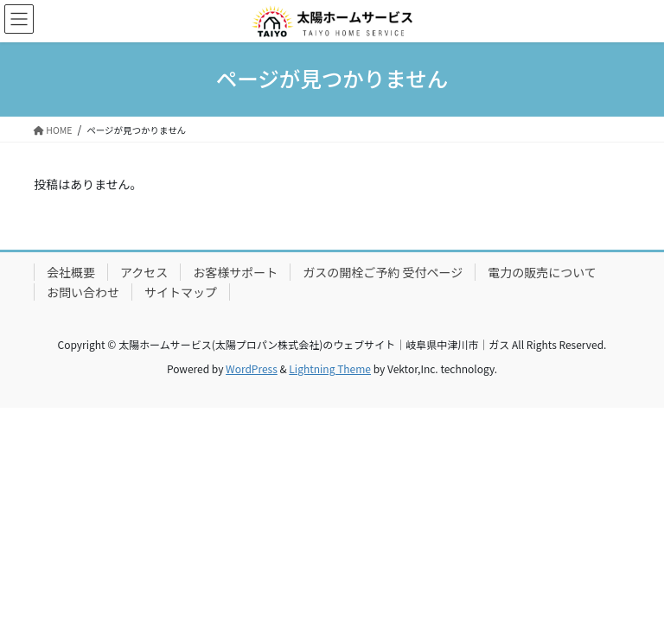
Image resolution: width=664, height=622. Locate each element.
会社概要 (71, 272)
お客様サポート (235, 272)
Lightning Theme (330, 368)
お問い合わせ (83, 292)
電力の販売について (542, 272)
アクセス (144, 272)
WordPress (252, 368)
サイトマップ (180, 292)
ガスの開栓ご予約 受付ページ (383, 272)
